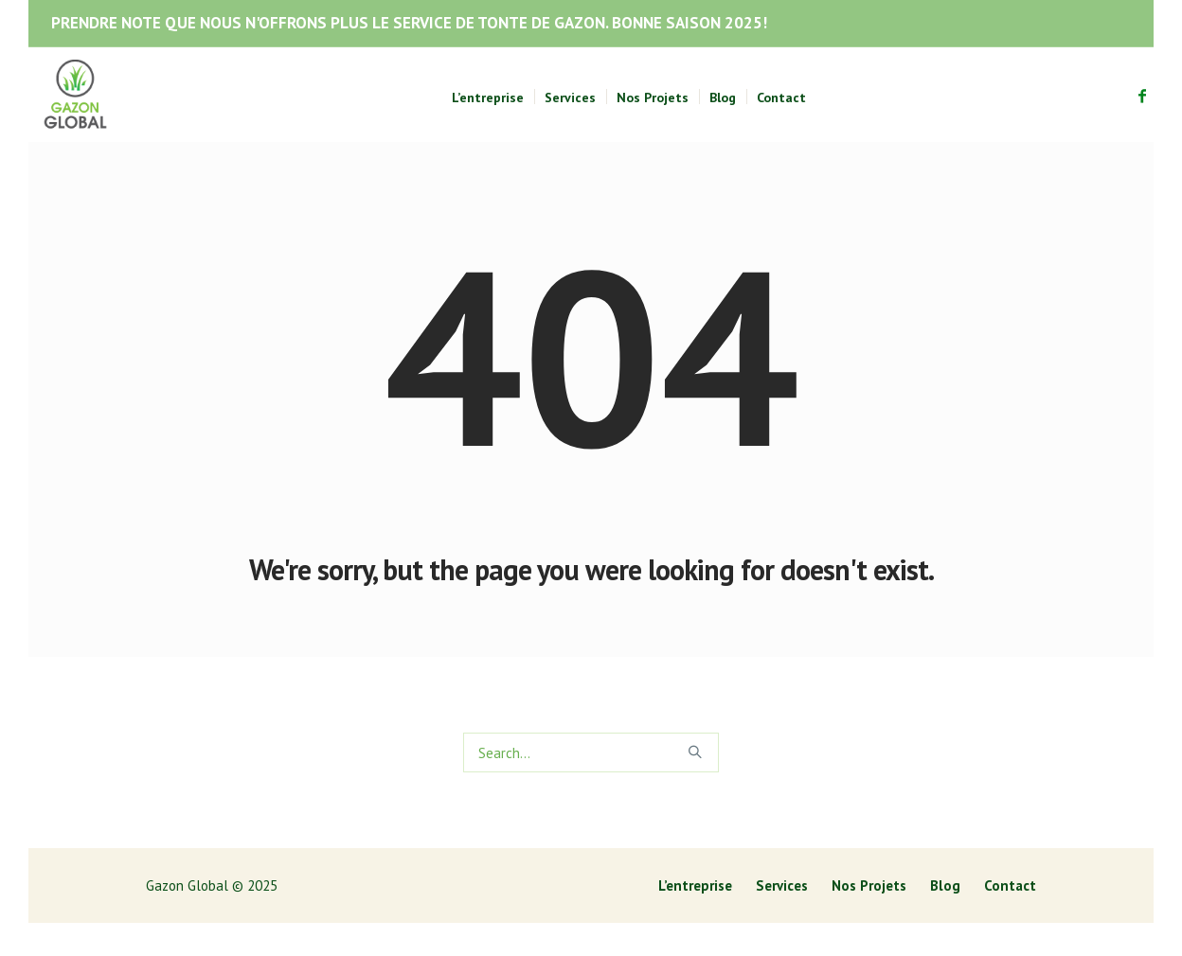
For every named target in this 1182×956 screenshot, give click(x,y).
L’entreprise (695, 885)
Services (782, 885)
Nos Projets (869, 885)
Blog (945, 885)
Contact (1010, 885)
